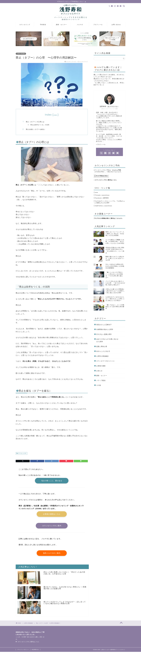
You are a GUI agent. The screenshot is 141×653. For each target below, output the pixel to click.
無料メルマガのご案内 (51, 554)
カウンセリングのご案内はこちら (106, 180)
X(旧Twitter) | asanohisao (103, 206)
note (96, 192)
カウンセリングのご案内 (51, 526)
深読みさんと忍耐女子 (104, 324)
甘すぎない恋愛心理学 (104, 334)
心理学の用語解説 (21, 53)
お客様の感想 (101, 366)
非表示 (55, 115)
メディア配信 (101, 380)
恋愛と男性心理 (101, 346)
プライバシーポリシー (23, 650)
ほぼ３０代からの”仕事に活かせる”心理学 (107, 340)
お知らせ (99, 371)
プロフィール (98, 25)
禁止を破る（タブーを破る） (36, 129)
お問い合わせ (116, 25)
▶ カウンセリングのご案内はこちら (27, 643)
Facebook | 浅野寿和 (102, 198)
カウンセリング (24, 25)
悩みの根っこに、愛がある (51, 481)
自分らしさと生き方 (103, 351)
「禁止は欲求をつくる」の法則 (39, 125)
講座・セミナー (61, 25)
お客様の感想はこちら (51, 514)
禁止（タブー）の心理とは (35, 122)
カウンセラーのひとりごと (105, 361)
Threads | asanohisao (102, 195)
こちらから (118, 218)
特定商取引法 (35, 650)
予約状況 (43, 25)
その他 (98, 385)
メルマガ (80, 25)
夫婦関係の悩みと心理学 (104, 329)
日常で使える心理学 (22, 453)
